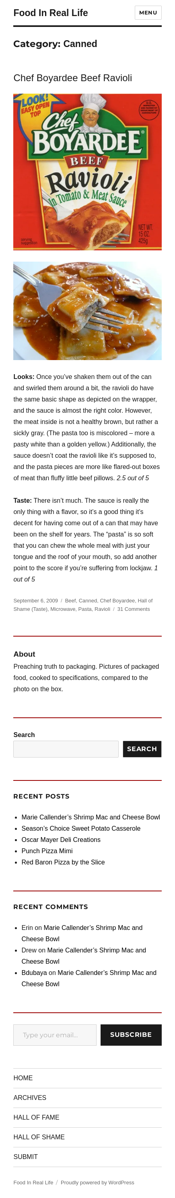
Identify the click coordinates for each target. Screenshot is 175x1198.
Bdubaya (34, 972)
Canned (88, 601)
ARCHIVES (29, 1097)
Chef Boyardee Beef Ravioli (72, 77)
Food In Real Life (50, 13)
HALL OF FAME (36, 1117)
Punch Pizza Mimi (46, 851)
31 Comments (133, 609)
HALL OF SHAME (38, 1137)
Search (24, 734)
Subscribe (131, 1034)
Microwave (62, 609)
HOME (23, 1078)
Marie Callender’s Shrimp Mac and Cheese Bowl (90, 817)
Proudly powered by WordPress (97, 1183)
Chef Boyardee (117, 601)
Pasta (85, 609)
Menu (148, 12)
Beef (70, 601)
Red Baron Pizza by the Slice (63, 862)
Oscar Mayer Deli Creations (61, 839)
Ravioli (102, 609)
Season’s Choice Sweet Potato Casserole (80, 828)
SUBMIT (25, 1156)
